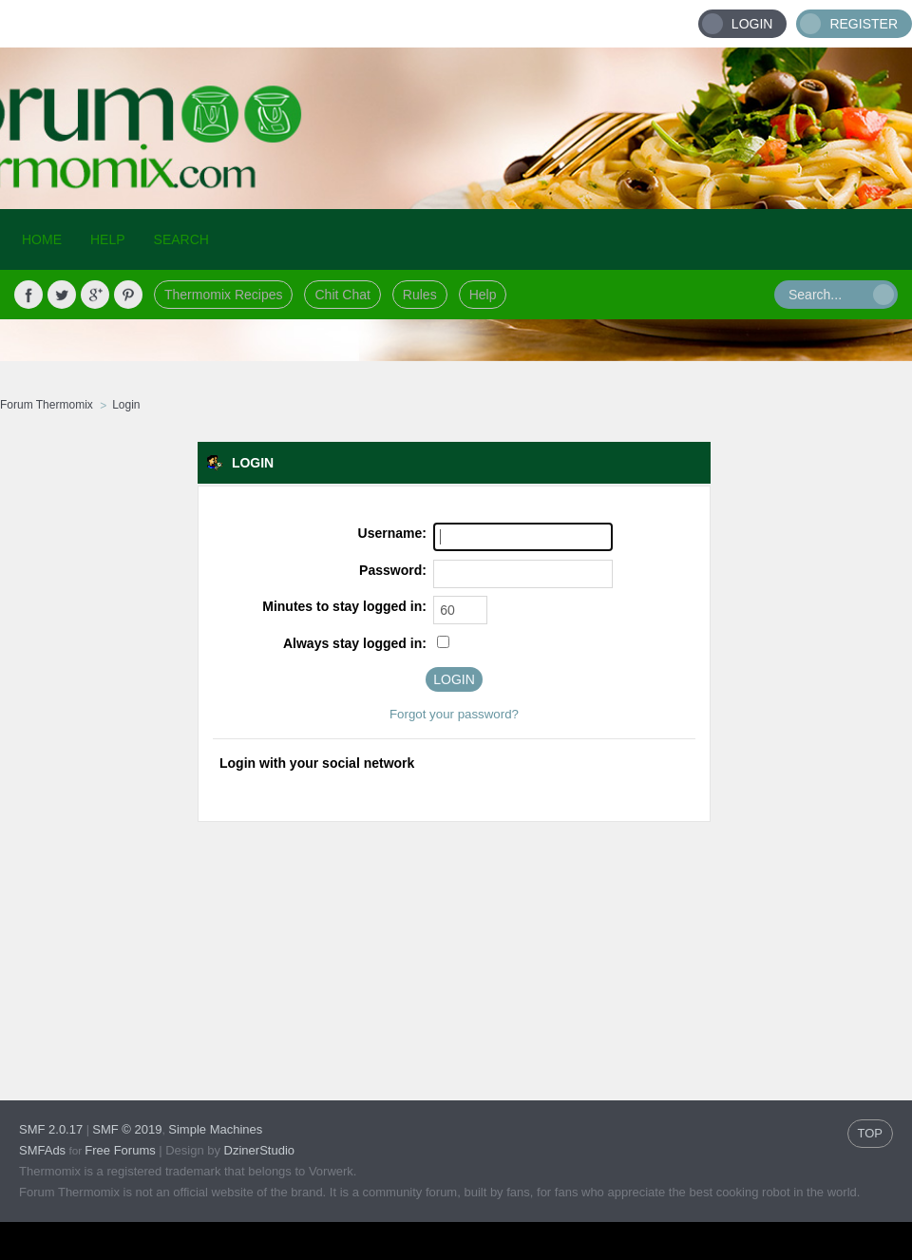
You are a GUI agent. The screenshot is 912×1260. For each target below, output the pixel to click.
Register (863, 23)
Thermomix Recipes (223, 294)
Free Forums (120, 1150)
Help (483, 294)
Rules (420, 294)
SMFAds (42, 1150)
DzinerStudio (259, 1150)
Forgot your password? (454, 714)
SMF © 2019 (127, 1129)
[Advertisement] (209, 943)
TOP (871, 1133)
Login (752, 23)
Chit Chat (342, 294)
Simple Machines (215, 1129)
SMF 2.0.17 (51, 1129)
